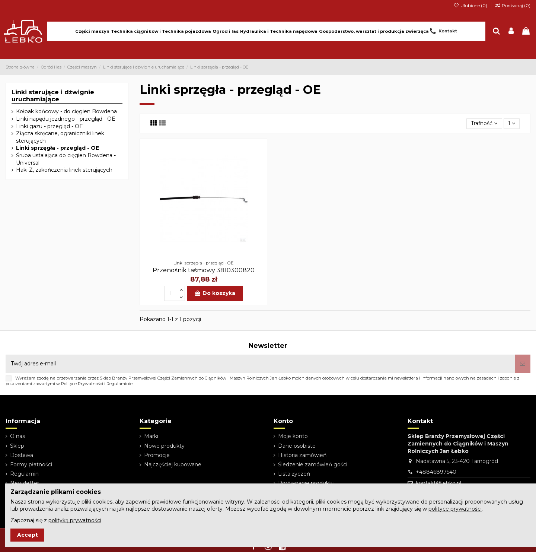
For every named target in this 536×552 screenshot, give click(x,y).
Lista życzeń (294, 473)
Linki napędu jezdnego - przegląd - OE (65, 118)
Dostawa (21, 455)
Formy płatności (31, 464)
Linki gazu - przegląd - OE (49, 126)
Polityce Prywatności (82, 383)
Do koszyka (214, 293)
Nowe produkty (164, 445)
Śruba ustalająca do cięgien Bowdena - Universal (66, 159)
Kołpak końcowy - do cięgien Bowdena (66, 111)
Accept (27, 535)
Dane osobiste (297, 445)
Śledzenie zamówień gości (312, 464)
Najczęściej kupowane (172, 464)
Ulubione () (470, 5)
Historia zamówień (302, 455)
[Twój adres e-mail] (260, 364)
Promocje (157, 455)
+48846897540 (436, 472)
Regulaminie (119, 383)
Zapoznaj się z (55, 520)
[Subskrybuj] (522, 364)
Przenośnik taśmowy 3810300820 (204, 270)
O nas (17, 436)
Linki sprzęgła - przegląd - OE (57, 148)
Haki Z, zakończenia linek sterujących (64, 169)
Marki (151, 436)
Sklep (17, 445)
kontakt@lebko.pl (438, 483)
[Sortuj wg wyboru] (484, 123)
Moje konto (293, 436)
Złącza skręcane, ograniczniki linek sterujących (60, 137)
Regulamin (24, 473)
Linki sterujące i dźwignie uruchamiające (53, 96)
